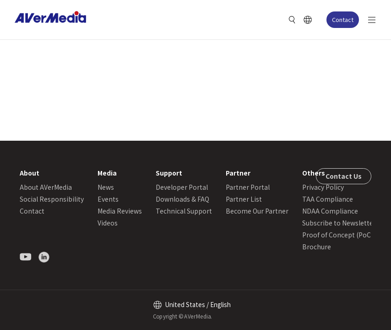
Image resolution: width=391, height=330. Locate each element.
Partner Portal (248, 187)
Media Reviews (120, 210)
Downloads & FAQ (182, 199)
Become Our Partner (257, 210)
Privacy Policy (323, 187)
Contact (342, 19)
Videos (108, 222)
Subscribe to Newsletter (339, 222)
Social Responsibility (52, 199)
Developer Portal (182, 187)
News (106, 187)
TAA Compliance (327, 199)
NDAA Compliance (330, 210)
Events (108, 199)
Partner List (244, 199)
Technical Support (184, 210)
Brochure (316, 246)
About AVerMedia (46, 187)
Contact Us (344, 176)
